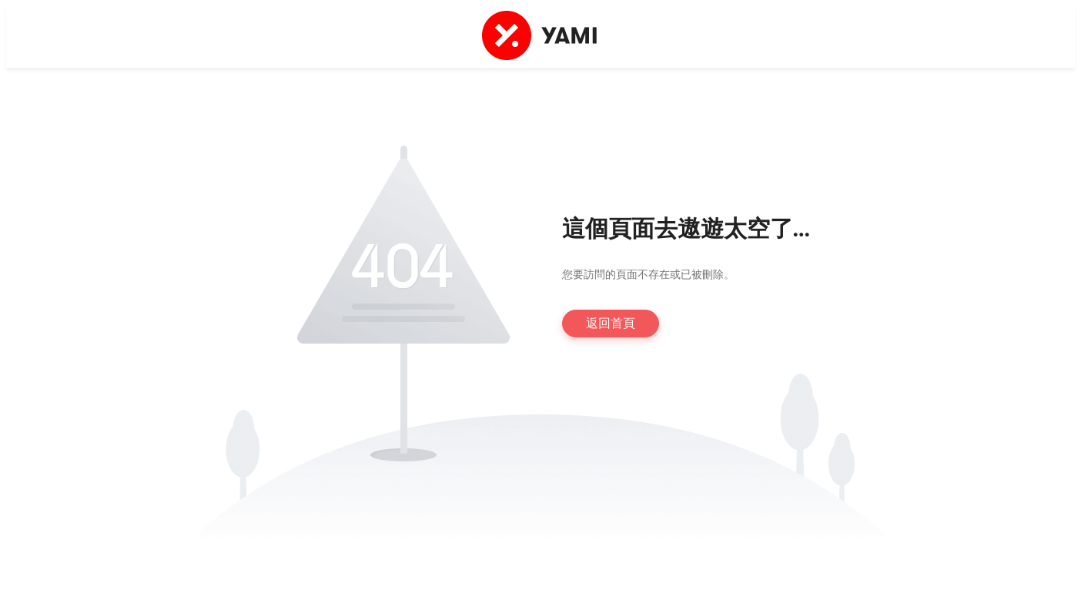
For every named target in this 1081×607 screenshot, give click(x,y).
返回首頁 (610, 323)
